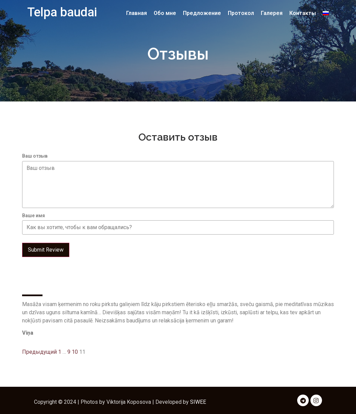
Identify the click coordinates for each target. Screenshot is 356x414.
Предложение (202, 13)
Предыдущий (39, 352)
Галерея (272, 13)
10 (75, 352)
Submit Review (46, 249)
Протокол (241, 13)
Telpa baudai (62, 12)
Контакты (302, 13)
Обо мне (165, 13)
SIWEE (198, 402)
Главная (136, 13)
